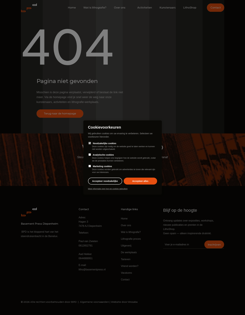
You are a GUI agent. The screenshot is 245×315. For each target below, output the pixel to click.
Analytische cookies (122, 157)
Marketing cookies (122, 169)
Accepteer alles (140, 181)
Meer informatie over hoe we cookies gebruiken (108, 189)
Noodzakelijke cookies (122, 146)
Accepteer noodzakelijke (105, 181)
